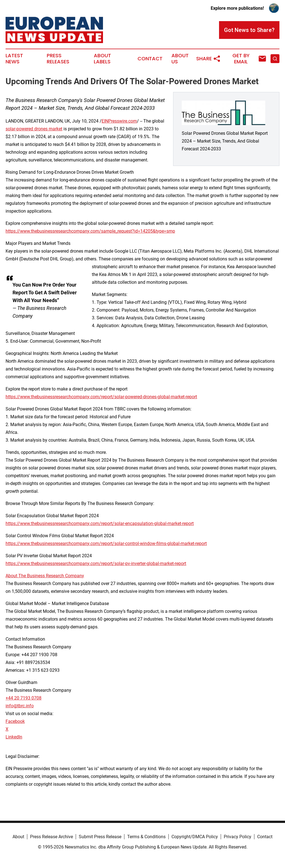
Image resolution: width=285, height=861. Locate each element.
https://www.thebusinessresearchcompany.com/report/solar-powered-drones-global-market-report (101, 396)
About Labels (102, 59)
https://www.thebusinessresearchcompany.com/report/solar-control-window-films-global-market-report (106, 543)
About (18, 836)
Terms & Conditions (146, 836)
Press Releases (58, 59)
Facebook (15, 721)
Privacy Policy (237, 836)
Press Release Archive (51, 836)
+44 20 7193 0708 (23, 698)
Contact (150, 59)
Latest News (14, 59)
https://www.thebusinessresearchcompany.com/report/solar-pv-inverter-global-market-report (96, 563)
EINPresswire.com (119, 121)
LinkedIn (14, 737)
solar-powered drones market (34, 128)
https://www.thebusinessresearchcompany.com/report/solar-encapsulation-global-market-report (100, 523)
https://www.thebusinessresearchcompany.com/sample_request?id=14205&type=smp (90, 231)
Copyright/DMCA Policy (194, 836)
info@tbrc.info (20, 705)
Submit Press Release (100, 836)
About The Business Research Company (45, 575)
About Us (180, 59)
